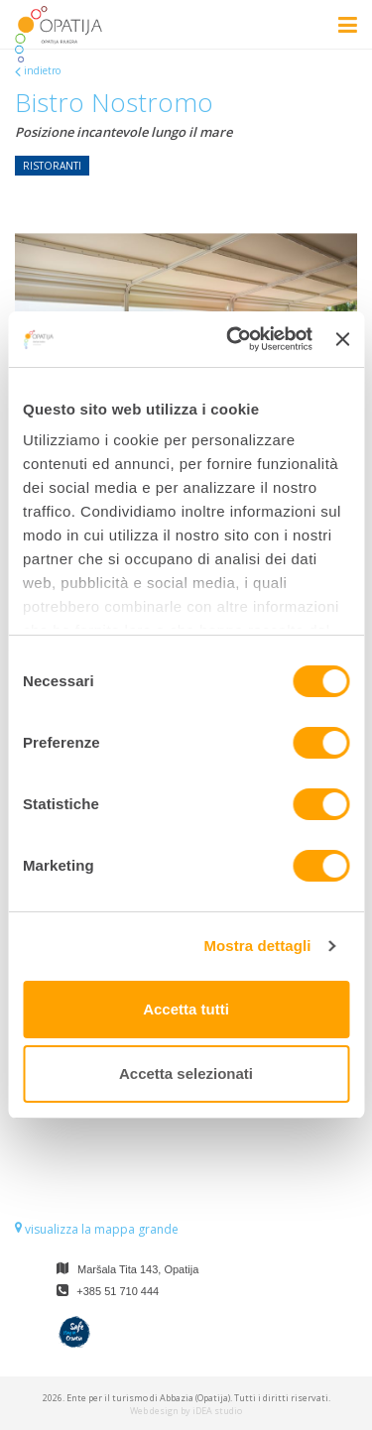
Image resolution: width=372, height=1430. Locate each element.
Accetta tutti (186, 1009)
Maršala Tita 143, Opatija (137, 1269)
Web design (154, 1410)
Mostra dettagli (256, 945)
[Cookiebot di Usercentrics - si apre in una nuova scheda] (233, 339)
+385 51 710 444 (117, 1291)
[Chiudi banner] (342, 339)
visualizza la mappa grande (97, 1229)
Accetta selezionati (186, 1073)
